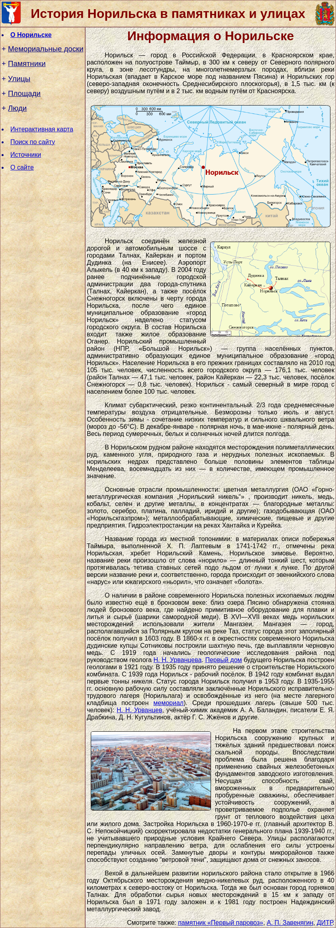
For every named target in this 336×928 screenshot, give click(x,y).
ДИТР (325, 922)
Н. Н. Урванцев (139, 710)
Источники (25, 154)
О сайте (22, 167)
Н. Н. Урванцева (178, 659)
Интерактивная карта (41, 129)
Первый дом (223, 659)
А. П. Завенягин (290, 922)
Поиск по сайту (32, 142)
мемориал (168, 702)
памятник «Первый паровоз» (220, 922)
